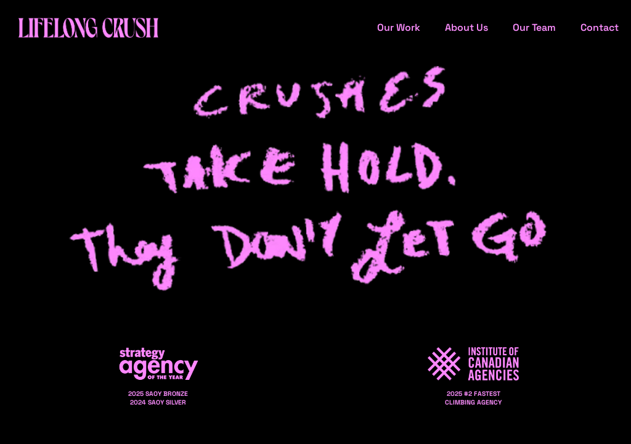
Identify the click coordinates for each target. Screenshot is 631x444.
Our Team (534, 27)
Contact (599, 27)
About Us (466, 27)
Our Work (398, 27)
